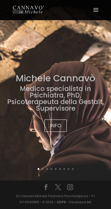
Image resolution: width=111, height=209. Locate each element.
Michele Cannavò (55, 80)
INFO (55, 128)
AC (89, 202)
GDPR (61, 202)
